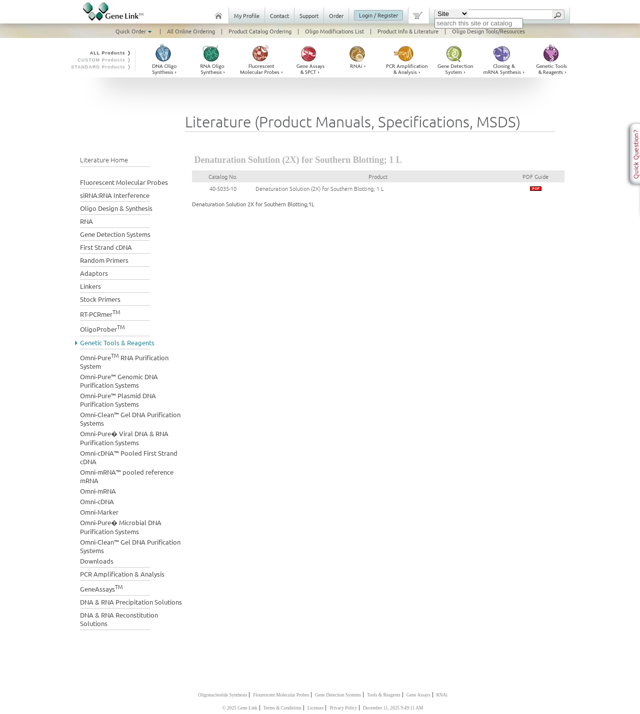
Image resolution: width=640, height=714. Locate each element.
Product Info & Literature (408, 31)
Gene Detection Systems (115, 234)
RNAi (442, 695)
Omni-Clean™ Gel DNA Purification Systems (130, 418)
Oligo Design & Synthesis (116, 208)
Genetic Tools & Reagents (117, 342)
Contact (279, 15)
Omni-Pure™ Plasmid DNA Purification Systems (118, 399)
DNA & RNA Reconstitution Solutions (119, 619)
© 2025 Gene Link (240, 708)
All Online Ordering (191, 31)
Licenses (316, 708)
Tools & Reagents (383, 695)
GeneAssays (101, 588)
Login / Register (378, 15)
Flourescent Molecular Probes (281, 695)
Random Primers (104, 260)
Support (309, 15)
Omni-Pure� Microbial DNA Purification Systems (121, 527)
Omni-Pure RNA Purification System (124, 360)
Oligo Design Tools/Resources (488, 31)
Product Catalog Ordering (260, 31)
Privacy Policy (343, 708)
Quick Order (135, 31)
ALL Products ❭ (111, 52)
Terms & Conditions (283, 708)
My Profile (247, 15)
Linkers (90, 286)
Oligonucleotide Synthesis (222, 695)
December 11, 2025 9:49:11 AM (393, 708)
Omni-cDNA (97, 501)
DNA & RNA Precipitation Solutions (131, 602)
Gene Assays (418, 695)
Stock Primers (100, 299)
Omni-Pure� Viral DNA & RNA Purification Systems (124, 438)
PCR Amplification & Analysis (122, 574)
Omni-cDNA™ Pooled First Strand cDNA (129, 457)
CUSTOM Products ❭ (105, 59)
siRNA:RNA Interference (115, 195)
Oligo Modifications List (334, 31)
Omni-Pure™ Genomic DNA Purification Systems (119, 380)
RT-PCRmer (100, 313)
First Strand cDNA (106, 247)
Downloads (97, 561)
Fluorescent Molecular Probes (124, 182)
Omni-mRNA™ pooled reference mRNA (127, 476)
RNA (86, 221)
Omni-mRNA (98, 491)
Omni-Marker (99, 512)
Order (336, 15)
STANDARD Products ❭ (101, 66)
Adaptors (94, 273)
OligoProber (102, 328)
